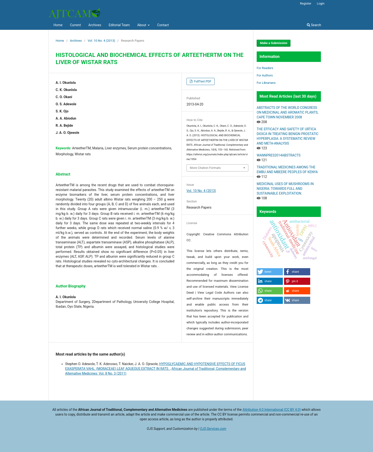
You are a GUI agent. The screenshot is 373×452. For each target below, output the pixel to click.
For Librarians (266, 83)
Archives (94, 25)
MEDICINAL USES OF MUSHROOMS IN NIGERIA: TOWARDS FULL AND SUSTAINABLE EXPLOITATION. (285, 188)
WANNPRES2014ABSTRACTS (278, 155)
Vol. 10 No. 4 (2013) (101, 40)
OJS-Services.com (213, 429)
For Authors (265, 75)
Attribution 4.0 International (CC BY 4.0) (271, 410)
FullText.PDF (202, 81)
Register (305, 3)
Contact (163, 25)
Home (58, 25)
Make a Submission (273, 43)
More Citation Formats (205, 168)
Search (314, 25)
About (142, 25)
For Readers (265, 68)
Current (75, 25)
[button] (270, 271)
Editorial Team (119, 25)
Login (320, 3)
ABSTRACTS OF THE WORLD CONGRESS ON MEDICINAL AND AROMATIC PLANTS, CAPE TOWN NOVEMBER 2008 (287, 112)
